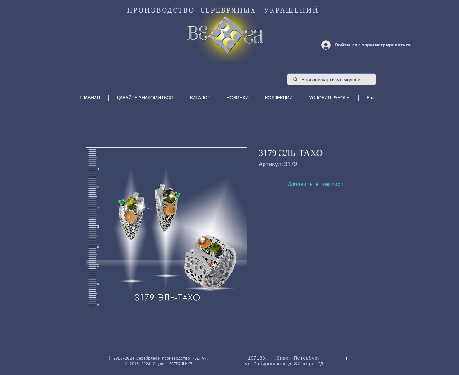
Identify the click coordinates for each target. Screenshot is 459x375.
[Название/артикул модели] (331, 80)
